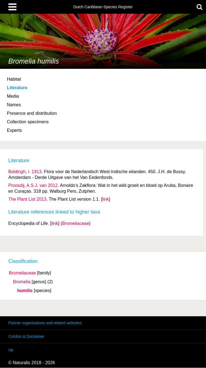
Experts (14, 130)
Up (10, 350)
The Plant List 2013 (27, 199)
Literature (17, 87)
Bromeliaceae (22, 273)
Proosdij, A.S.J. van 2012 (33, 185)
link (105, 199)
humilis (25, 290)
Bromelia (21, 282)
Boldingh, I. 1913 (24, 171)
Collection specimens (28, 121)
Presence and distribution (32, 113)
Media (13, 96)
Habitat (14, 79)
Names (14, 104)
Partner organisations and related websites (44, 323)
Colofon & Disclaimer (26, 336)
